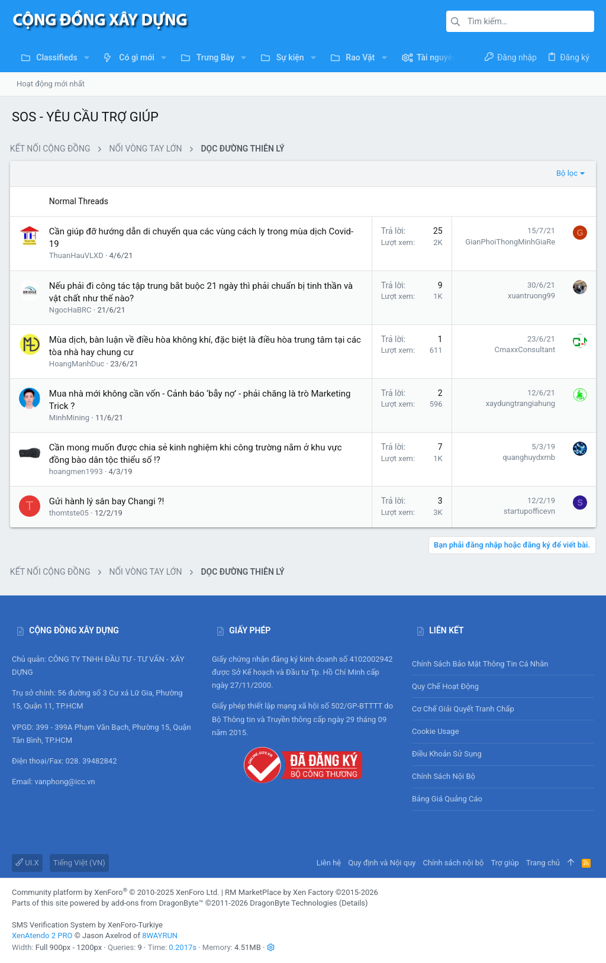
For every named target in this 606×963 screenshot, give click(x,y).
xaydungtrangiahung (518, 403)
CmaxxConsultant (522, 349)
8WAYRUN (160, 935)
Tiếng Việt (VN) (79, 862)
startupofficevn (527, 511)
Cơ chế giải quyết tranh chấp (463, 708)
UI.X (27, 862)
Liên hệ (329, 862)
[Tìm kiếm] (520, 21)
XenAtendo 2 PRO (42, 935)
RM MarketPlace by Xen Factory (301, 892)
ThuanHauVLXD (78, 255)
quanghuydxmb (527, 457)
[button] (87, 57)
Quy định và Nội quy (381, 862)
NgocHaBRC (72, 309)
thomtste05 (71, 512)
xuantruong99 (529, 295)
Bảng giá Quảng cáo (447, 798)
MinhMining (71, 417)
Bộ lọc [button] (565, 173)
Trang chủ (543, 862)
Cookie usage (435, 731)
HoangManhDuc (79, 363)
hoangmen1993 (78, 471)
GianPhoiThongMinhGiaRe (508, 241)
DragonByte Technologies (293, 902)
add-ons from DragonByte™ (157, 902)
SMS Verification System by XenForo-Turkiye (87, 924)
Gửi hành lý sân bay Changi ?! (108, 501)
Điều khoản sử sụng (447, 753)
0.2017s (182, 947)
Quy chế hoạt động (503, 686)
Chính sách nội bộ (443, 776)
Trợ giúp (505, 862)
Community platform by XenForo (115, 892)
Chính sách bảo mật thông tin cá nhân (503, 664)
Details (353, 902)
